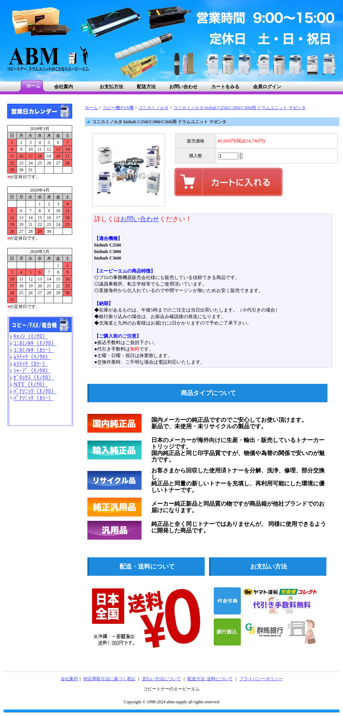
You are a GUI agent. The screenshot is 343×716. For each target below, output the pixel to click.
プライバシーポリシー (261, 678)
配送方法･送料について (210, 678)
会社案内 (69, 678)
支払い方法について (161, 678)
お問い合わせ (139, 219)
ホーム (91, 107)
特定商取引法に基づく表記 (109, 678)
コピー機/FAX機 (118, 107)
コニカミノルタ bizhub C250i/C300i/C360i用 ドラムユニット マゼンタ (239, 107)
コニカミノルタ (153, 107)
